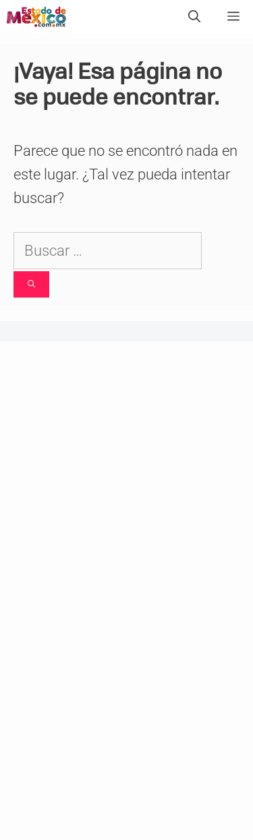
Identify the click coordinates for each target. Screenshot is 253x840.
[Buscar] (31, 284)
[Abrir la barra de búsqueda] (194, 17)
